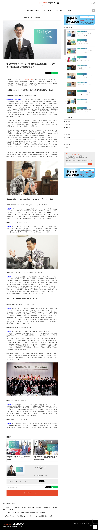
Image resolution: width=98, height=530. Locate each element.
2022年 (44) (67, 134)
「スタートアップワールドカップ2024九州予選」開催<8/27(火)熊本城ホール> (24, 512)
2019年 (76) (67, 144)
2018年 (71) (67, 147)
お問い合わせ (76, 523)
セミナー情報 (59, 10)
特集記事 (69, 10)
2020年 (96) (67, 141)
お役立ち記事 (47, 10)
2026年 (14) (67, 121)
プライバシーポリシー (85, 523)
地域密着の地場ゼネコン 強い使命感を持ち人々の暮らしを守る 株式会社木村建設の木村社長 (27, 516)
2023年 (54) (67, 131)
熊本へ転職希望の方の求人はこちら (32, 493)
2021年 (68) (67, 137)
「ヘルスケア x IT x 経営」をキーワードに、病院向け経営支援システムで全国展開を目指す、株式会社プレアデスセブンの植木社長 (32, 508)
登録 (90, 164)
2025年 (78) (67, 124)
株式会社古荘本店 (29, 79)
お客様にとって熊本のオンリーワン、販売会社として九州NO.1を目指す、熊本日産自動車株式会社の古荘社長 (18, 458)
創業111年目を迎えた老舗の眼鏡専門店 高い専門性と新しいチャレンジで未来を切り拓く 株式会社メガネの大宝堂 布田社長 (45, 458)
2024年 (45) (67, 127)
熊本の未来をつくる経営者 (33, 10)
